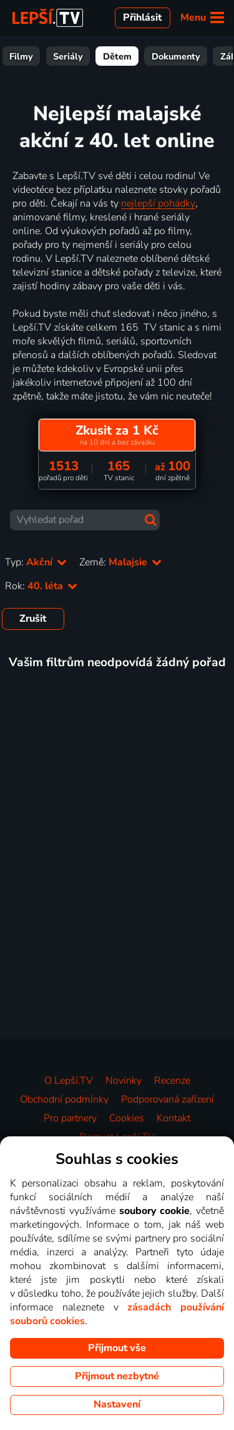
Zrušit (32, 618)
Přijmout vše (117, 1348)
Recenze (172, 1081)
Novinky (123, 1081)
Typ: (36, 562)
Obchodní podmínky (64, 1099)
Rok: (41, 586)
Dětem (161, 56)
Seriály (112, 56)
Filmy (65, 56)
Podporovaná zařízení (167, 1099)
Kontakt (173, 1118)
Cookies (126, 1118)
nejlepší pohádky (158, 203)
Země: (120, 562)
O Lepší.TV (68, 1081)
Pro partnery (70, 1118)
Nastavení (117, 1404)
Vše (26, 56)
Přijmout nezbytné (117, 1376)
